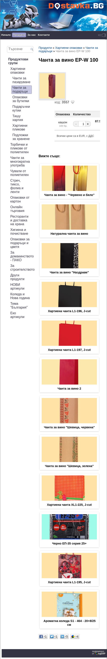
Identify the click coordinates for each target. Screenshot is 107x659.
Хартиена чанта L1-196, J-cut (69, 311)
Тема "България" (19, 305)
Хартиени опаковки (17, 70)
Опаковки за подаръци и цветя (19, 243)
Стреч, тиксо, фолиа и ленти (16, 186)
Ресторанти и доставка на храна (19, 220)
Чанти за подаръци (20, 89)
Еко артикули (17, 315)
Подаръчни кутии (21, 108)
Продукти (19, 34)
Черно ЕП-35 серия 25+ (69, 543)
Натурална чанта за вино (69, 233)
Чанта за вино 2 (69, 388)
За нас (31, 34)
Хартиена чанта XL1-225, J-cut (69, 504)
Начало (6, 34)
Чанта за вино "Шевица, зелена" (69, 466)
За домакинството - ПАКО (22, 256)
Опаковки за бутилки (20, 99)
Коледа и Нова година (20, 296)
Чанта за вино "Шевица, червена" (69, 427)
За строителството (22, 267)
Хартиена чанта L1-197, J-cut (69, 349)
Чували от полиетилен (19, 173)
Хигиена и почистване (19, 231)
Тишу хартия (17, 118)
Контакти (44, 34)
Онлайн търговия (17, 209)
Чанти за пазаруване (21, 80)
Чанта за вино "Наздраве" (69, 272)
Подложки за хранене (21, 137)
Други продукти (17, 277)
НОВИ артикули (17, 286)
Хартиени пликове (19, 127)
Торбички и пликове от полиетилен (19, 148)
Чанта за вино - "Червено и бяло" (69, 195)
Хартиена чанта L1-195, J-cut (69, 582)
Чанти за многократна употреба (20, 161)
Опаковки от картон (19, 199)
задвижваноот (99, 652)
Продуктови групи (18, 61)
